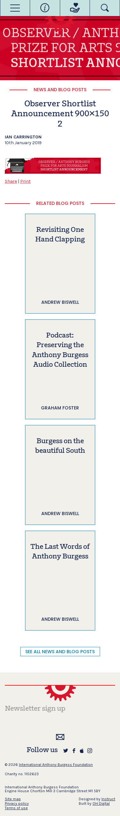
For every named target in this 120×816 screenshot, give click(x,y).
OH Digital (101, 803)
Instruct (108, 799)
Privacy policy (17, 803)
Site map (13, 799)
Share (11, 181)
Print (25, 181)
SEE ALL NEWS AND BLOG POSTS (60, 651)
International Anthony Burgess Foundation (56, 764)
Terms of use (16, 808)
